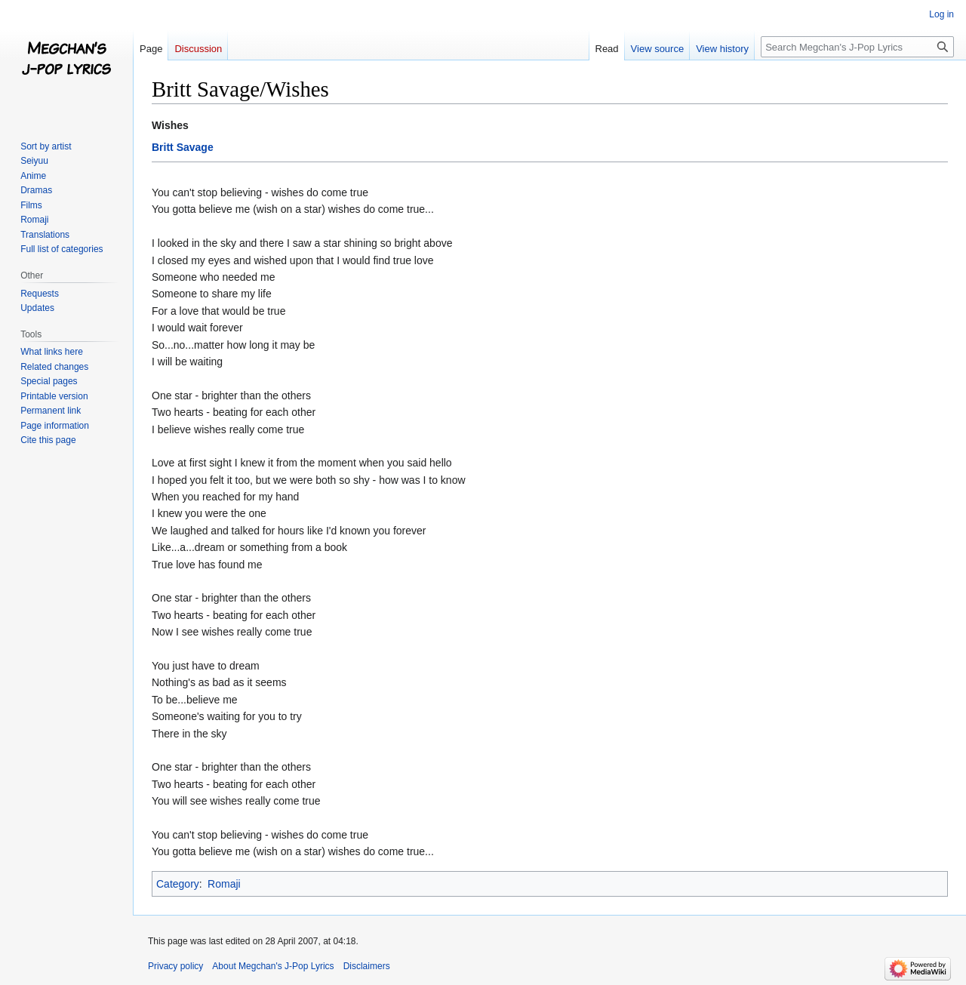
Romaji (224, 884)
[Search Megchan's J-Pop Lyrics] (857, 46)
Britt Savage (183, 147)
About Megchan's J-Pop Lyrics (273, 966)
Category (177, 884)
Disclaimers (366, 966)
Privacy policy (175, 966)
